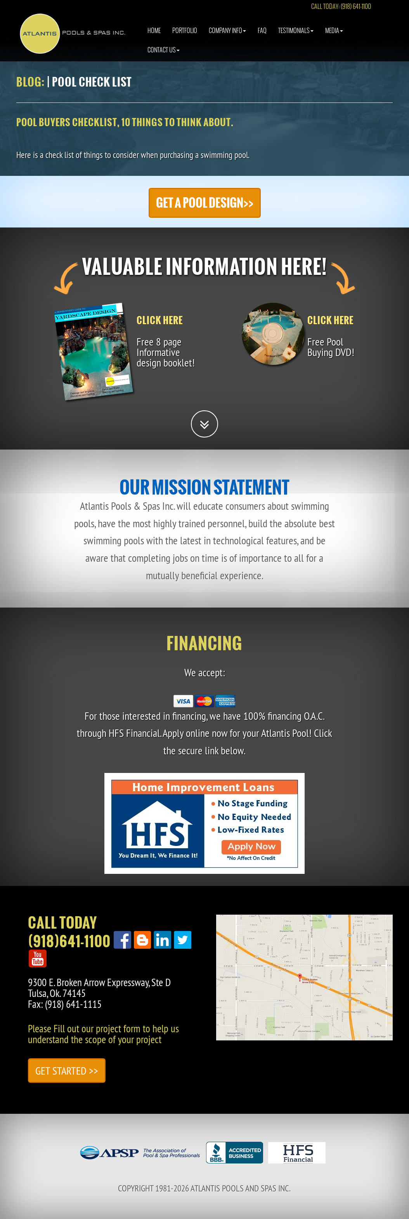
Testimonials (296, 37)
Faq (262, 37)
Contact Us (163, 56)
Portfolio (184, 37)
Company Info (227, 37)
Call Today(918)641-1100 (69, 932)
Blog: (30, 82)
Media (334, 37)
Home (154, 37)
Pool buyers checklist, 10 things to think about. (125, 122)
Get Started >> (66, 1070)
